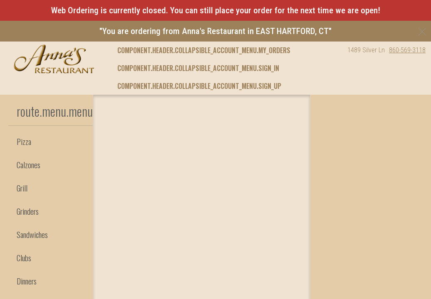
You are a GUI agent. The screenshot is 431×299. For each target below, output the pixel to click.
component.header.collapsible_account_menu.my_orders (203, 50)
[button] (53, 59)
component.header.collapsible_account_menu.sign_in (198, 68)
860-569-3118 (407, 50)
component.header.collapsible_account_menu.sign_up (199, 86)
